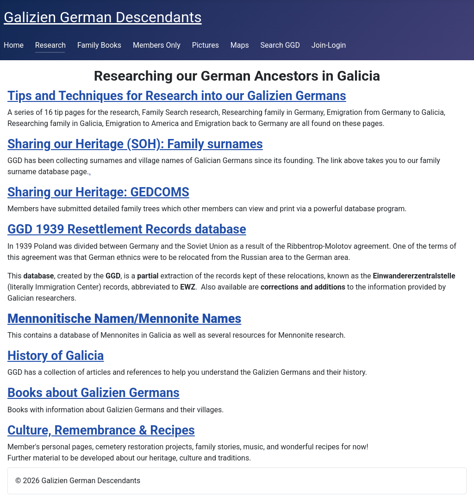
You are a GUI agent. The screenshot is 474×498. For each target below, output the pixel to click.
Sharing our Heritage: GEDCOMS (98, 192)
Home (14, 45)
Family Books (99, 45)
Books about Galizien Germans (93, 392)
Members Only (157, 45)
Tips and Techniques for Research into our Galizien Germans (176, 95)
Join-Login (329, 45)
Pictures (205, 45)
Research (50, 45)
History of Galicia (55, 355)
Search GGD (280, 45)
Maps (240, 45)
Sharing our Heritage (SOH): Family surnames (135, 144)
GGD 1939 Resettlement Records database (126, 229)
